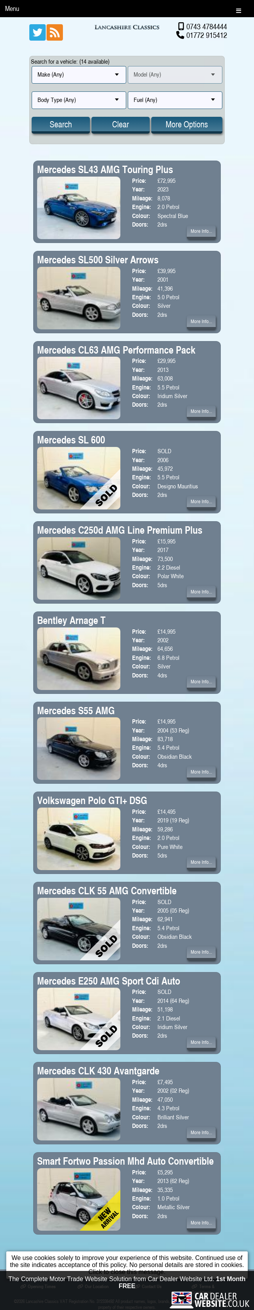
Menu (12, 8)
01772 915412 (206, 35)
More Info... (201, 231)
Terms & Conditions (202, 1289)
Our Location (93, 1286)
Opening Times (37, 1286)
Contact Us (147, 1286)
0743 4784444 (206, 26)
